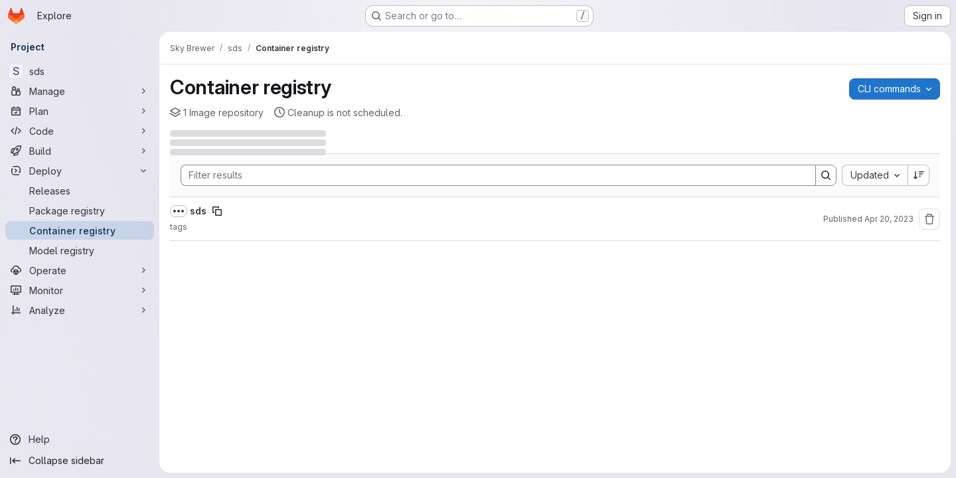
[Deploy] (79, 170)
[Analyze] (79, 310)
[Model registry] (79, 250)
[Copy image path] (217, 211)
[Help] (79, 439)
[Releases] (79, 190)
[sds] (79, 71)
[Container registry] (79, 230)
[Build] (79, 150)
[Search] (492, 175)
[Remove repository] (929, 219)
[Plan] (79, 111)
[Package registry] (79, 210)
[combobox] (875, 175)
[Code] (79, 130)
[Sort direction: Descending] (918, 175)
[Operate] (79, 270)
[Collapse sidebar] (79, 460)
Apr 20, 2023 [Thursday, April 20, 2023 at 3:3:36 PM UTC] (889, 219)
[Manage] (79, 91)
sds (198, 210)
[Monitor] (79, 290)
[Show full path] (178, 211)
